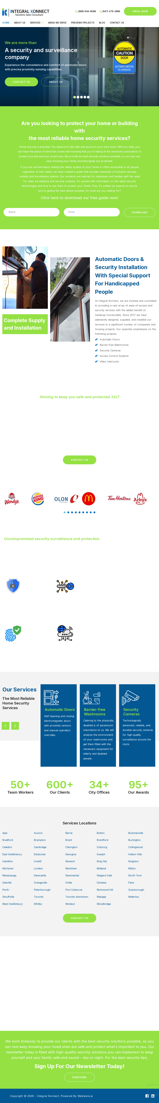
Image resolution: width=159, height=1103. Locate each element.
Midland (101, 868)
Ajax (4, 833)
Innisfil (37, 861)
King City (102, 861)
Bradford (7, 840)
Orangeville (40, 882)
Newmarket (72, 875)
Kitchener (8, 868)
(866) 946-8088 (87, 11)
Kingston (133, 861)
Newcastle (40, 875)
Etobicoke (39, 854)
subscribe (79, 1077)
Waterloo (133, 896)
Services (35, 22)
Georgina (70, 854)
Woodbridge (104, 903)
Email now (140, 11)
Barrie (69, 833)
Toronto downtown (76, 896)
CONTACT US (117, 22)
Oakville (6, 882)
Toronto (38, 896)
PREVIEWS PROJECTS (82, 22)
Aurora (38, 833)
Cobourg (102, 847)
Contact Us (21, 81)
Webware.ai (85, 1096)
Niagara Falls (104, 875)
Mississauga (9, 875)
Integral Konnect (48, 1096)
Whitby (38, 903)
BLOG (102, 22)
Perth (5, 889)
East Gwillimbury (12, 854)
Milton (132, 868)
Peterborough (42, 889)
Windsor (70, 903)
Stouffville (8, 896)
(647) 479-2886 (111, 11)
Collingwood (135, 847)
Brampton (40, 840)
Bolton (100, 833)
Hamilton (7, 861)
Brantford (102, 840)
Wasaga (101, 896)
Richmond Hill (105, 889)
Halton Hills (135, 854)
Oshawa (101, 882)
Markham (71, 868)
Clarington (71, 847)
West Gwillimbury (12, 903)
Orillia (68, 882)
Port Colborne (73, 889)
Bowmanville (135, 833)
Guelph (101, 854)
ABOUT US (19, 22)
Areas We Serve (57, 22)
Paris (131, 882)
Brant (68, 840)
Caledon (7, 847)
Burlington (134, 840)
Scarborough (136, 889)
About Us (56, 81)
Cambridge (40, 847)
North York (135, 875)
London (38, 868)
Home (5, 22)
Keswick (70, 861)
